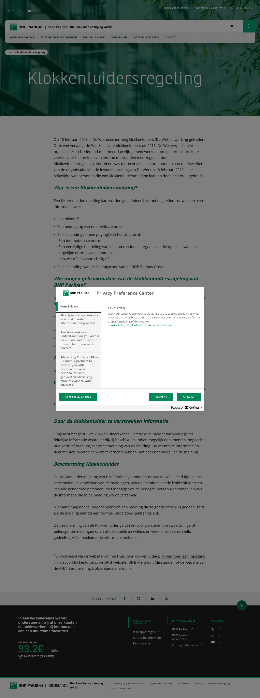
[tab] (78, 306)
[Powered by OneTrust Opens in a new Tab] (186, 408)
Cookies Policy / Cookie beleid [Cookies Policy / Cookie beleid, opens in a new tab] (126, 325)
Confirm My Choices (78, 397)
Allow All (188, 397)
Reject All (161, 397)
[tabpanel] (154, 318)
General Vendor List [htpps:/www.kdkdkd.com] (160, 325)
